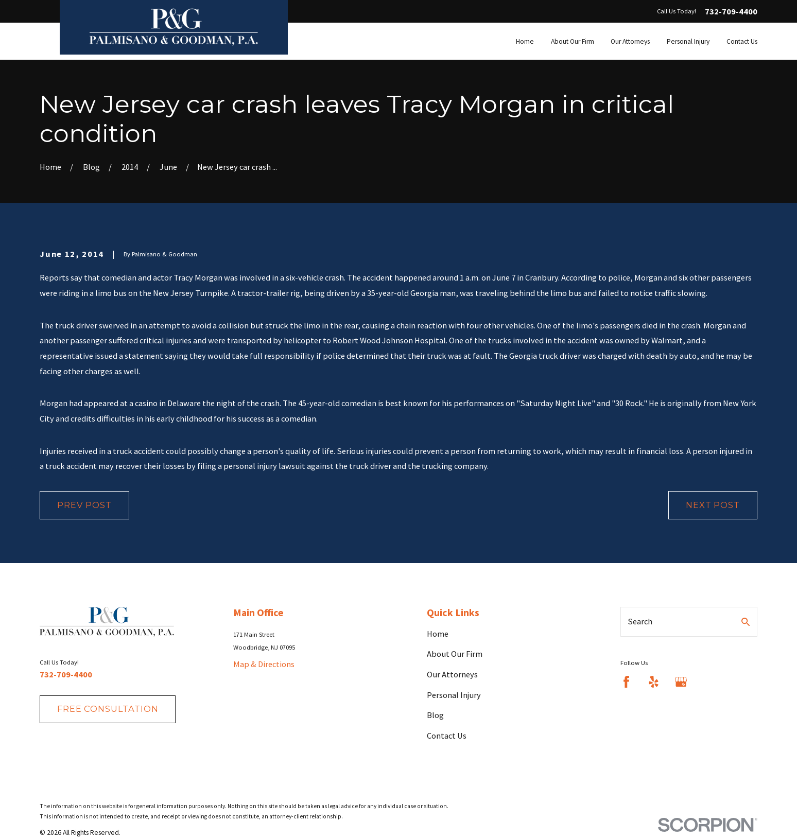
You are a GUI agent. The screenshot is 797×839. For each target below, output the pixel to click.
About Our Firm (454, 654)
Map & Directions (263, 664)
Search (640, 621)
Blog (435, 715)
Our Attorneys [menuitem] (630, 41)
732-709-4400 (731, 11)
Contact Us (446, 735)
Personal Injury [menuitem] (688, 41)
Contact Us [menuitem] (741, 41)
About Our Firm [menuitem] (572, 41)
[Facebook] (626, 682)
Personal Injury (454, 695)
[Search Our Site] (745, 622)
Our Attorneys (452, 674)
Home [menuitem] (525, 41)
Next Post (712, 505)
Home (437, 633)
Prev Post (84, 505)
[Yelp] (654, 682)
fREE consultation (107, 709)
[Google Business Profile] (681, 682)
